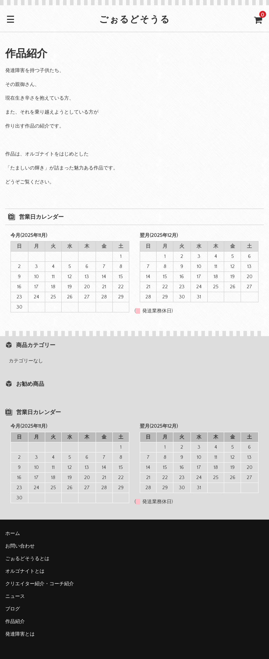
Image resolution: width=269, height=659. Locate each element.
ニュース (15, 596)
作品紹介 (15, 621)
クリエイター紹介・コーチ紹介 (39, 584)
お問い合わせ (20, 546)
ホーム (12, 533)
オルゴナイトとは (24, 571)
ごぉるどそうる (134, 20)
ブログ (12, 609)
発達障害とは (20, 634)
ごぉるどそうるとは (27, 559)
